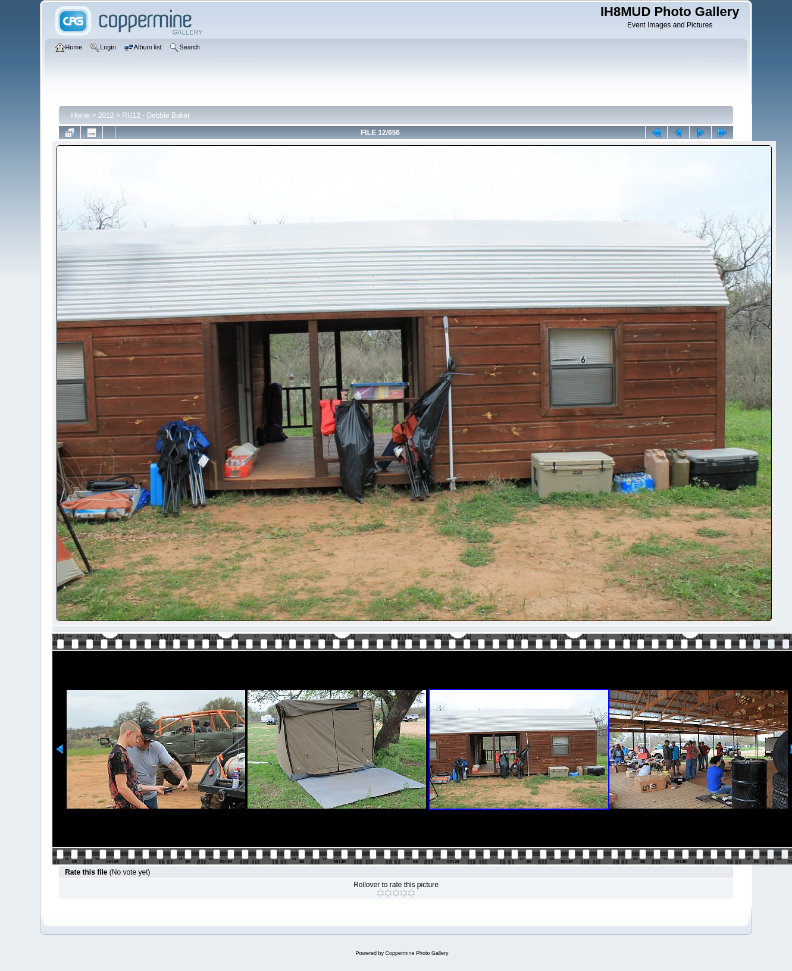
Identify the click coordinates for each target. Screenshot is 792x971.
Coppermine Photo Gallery (416, 953)
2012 (106, 115)
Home (80, 115)
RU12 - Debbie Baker (156, 115)
